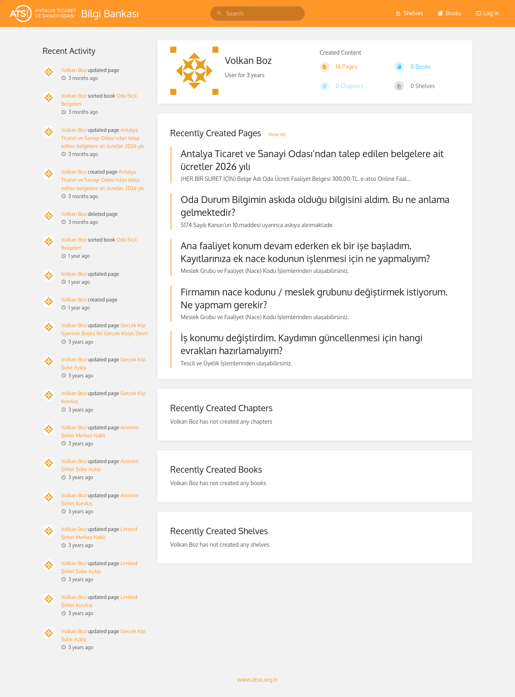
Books (449, 13)
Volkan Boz (74, 70)
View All (277, 134)
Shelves (409, 13)
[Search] (220, 13)
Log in (487, 13)
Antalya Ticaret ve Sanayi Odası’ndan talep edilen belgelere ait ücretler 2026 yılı (102, 138)
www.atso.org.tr (257, 679)
